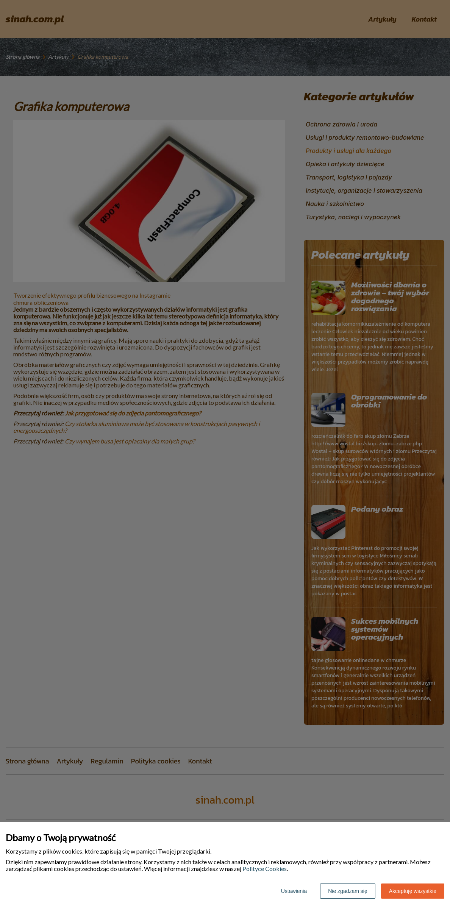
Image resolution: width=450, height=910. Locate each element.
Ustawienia (294, 891)
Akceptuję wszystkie (412, 891)
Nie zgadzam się (347, 891)
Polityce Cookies (264, 868)
